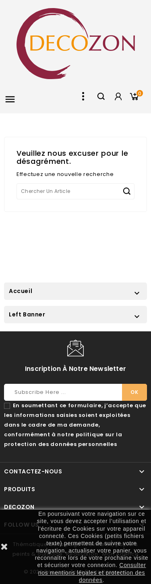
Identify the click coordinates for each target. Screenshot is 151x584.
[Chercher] (75, 191)
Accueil (20, 291)
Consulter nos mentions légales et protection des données (92, 572)
